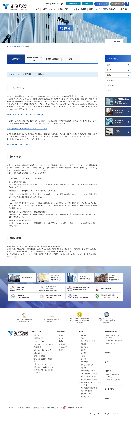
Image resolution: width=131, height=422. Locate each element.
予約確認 (36, 347)
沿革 (82, 338)
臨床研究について (112, 343)
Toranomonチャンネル (113, 380)
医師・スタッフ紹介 (34, 59)
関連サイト (12, 408)
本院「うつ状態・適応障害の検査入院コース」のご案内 (27, 129)
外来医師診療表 (52, 59)
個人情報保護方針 (24, 408)
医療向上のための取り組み (89, 376)
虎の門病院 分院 (73, 4)
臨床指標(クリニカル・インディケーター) (91, 384)
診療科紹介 (61, 331)
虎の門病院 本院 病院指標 (89, 388)
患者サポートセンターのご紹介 (43, 364)
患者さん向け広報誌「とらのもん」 (114, 376)
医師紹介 (110, 90)
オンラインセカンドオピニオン (43, 344)
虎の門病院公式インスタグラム (74, 407)
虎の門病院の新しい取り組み (90, 374)
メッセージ (15, 74)
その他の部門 (111, 85)
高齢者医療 (84, 362)
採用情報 (108, 353)
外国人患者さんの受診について (43, 367)
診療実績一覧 (85, 397)
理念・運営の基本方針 (88, 341)
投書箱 (107, 398)
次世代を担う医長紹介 (88, 371)
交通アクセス (85, 347)
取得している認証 (86, 391)
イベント (108, 362)
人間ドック (87, 4)
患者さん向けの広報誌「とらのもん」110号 (24, 114)
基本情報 (16, 59)
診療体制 (41, 74)
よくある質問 (45, 4)
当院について (84, 331)
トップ (9, 46)
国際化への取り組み (87, 365)
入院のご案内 (37, 353)
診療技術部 (110, 80)
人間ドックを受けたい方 (41, 350)
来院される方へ (37, 331)
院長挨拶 (83, 335)
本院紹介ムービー (86, 394)
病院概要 (83, 344)
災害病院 (83, 368)
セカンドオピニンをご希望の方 (19, 144)
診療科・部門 (18, 46)
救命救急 (83, 359)
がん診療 (83, 353)
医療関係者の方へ (111, 331)
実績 (70, 59)
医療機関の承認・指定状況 (89, 380)
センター (110, 70)
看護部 (109, 75)
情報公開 (36, 408)
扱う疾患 (28, 74)
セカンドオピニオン (39, 341)
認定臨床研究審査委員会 (114, 340)
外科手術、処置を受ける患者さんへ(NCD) (43, 371)
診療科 (109, 65)
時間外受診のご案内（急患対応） (42, 360)
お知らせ (108, 371)
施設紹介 (83, 350)
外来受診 (36, 335)
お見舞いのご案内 (39, 356)
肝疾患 (83, 356)
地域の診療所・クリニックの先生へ (114, 336)
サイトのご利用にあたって (50, 408)
